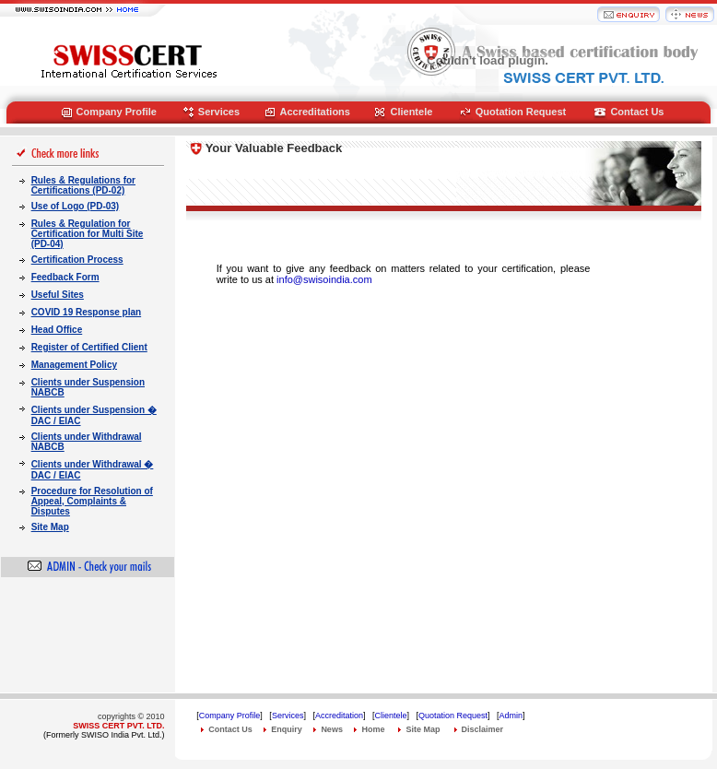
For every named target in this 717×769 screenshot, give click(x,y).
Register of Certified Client (89, 347)
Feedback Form (65, 277)
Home (372, 729)
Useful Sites (57, 295)
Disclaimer (483, 729)
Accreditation (339, 715)
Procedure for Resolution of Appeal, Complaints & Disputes (92, 501)
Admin (511, 715)
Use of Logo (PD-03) (75, 206)
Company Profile (116, 111)
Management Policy (74, 365)
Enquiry (286, 729)
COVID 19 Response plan (86, 312)
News (332, 729)
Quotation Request (521, 111)
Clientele (411, 111)
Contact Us (637, 111)
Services (219, 111)
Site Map (50, 527)
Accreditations (315, 111)
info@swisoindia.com (324, 279)
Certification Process (77, 259)
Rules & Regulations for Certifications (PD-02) (83, 185)
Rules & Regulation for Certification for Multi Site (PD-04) (87, 234)
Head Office (57, 330)
